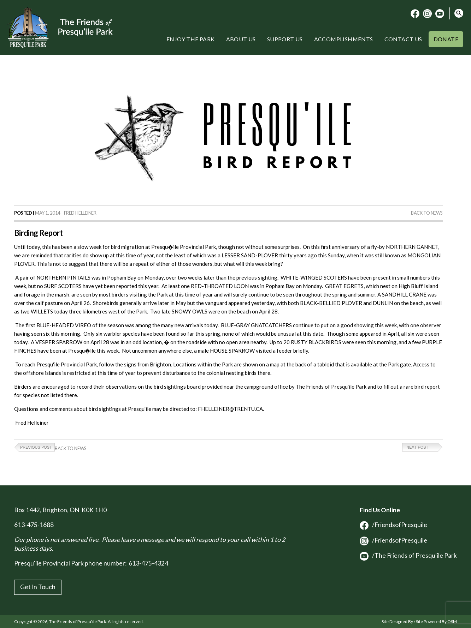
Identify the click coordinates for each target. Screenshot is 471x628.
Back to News (427, 213)
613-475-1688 (34, 524)
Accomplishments (343, 39)
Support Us (285, 39)
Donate (446, 39)
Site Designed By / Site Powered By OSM (419, 621)
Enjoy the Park (190, 39)
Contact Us (403, 39)
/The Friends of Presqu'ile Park (408, 555)
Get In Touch (37, 587)
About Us (241, 39)
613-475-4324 (148, 563)
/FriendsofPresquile (393, 524)
